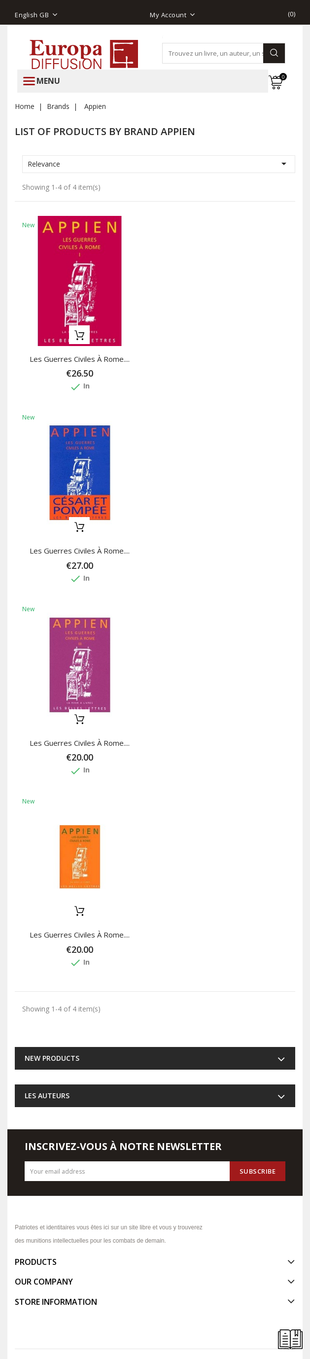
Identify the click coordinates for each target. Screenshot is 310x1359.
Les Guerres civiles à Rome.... (80, 359)
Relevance (159, 164)
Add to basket (79, 334)
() (292, 13)
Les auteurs (47, 1095)
